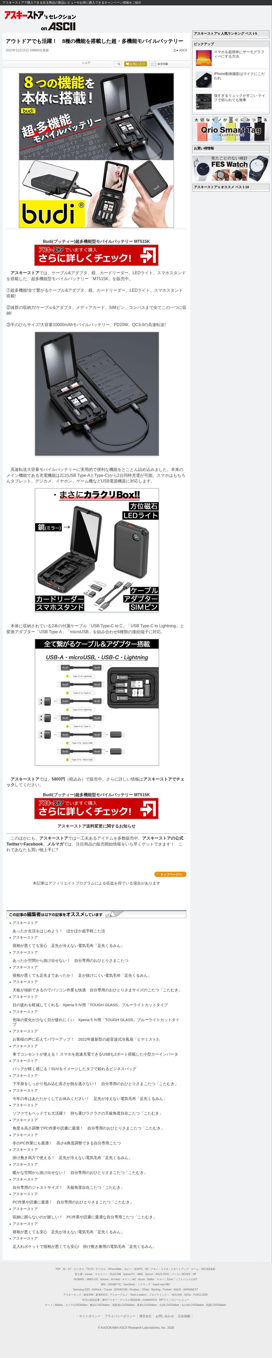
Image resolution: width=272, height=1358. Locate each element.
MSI (103, 1284)
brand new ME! (161, 1284)
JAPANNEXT (190, 1289)
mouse (89, 1274)
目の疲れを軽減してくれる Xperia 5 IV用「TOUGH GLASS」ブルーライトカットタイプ (90, 1005)
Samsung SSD (81, 1289)
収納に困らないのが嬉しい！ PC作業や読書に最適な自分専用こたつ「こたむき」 (85, 1217)
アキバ (154, 1269)
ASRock (96, 1289)
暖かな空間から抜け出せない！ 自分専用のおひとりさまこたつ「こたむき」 (80, 1172)
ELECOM (115, 1274)
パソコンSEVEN (180, 1274)
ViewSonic (129, 1284)
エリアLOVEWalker (76, 1305)
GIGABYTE (114, 1284)
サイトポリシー (90, 1316)
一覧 (118, 63)
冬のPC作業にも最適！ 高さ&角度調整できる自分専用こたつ (67, 1143)
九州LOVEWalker (169, 1305)
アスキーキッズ (72, 1294)
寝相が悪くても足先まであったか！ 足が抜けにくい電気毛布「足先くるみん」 (82, 975)
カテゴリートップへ (170, 874)
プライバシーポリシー (120, 1316)
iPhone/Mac (115, 1269)
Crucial (108, 1289)
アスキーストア (25, 273)
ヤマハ (160, 1279)
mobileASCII (150, 1299)
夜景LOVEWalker (147, 1305)
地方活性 (177, 1294)
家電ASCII (101, 1294)
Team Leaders (138, 1294)
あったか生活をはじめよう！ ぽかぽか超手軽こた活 (59, 931)
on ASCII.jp (58, 26)
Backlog (155, 1289)
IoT (69, 1269)
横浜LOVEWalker (100, 1305)
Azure (141, 1279)
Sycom (149, 1274)
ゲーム (195, 1269)
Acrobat (115, 1279)
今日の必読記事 (91, 1299)
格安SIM (88, 1294)
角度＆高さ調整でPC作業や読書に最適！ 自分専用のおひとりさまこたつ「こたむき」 (89, 1128)
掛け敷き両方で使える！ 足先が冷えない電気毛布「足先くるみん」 (72, 1157)
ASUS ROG (162, 1274)
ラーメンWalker (54, 1305)
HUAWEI (79, 1279)
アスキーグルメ (119, 1294)
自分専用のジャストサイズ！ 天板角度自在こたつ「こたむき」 (68, 1187)
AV (147, 1269)
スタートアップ (180, 1269)
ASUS (177, 1289)
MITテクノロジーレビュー (174, 1299)
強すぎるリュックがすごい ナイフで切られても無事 (239, 97)
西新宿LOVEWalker (123, 1305)
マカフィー (101, 1274)
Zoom (170, 1279)
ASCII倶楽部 (208, 1269)
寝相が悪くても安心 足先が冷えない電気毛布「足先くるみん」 (68, 945)
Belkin (150, 1279)
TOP (58, 1269)
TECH (89, 1269)
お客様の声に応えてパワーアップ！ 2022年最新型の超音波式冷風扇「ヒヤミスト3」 (87, 1039)
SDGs (187, 1294)
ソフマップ (144, 1284)
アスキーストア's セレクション (41, 15)
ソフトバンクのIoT (186, 1279)
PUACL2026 (200, 1294)
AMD (140, 1274)
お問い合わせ (165, 1316)
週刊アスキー (109, 1299)
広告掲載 (184, 1316)
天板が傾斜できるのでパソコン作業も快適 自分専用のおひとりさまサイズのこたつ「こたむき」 (97, 990)
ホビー (128, 1269)
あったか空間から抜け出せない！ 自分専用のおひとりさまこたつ (70, 960)
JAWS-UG (92, 1279)
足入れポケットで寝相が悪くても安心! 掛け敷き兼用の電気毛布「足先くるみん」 (84, 1246)
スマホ (164, 1269)
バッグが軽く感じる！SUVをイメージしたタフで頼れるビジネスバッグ (74, 1069)
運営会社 (145, 1316)
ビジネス (79, 1269)
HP (194, 1274)
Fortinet (167, 1289)
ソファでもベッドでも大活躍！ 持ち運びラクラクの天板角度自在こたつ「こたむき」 (88, 1113)
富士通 (79, 1274)
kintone (104, 1279)
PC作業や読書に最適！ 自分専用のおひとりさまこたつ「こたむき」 (73, 1202)
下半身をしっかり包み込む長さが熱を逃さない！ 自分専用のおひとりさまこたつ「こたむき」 (95, 1083)
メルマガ (55, 844)
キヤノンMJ (129, 1279)
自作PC (138, 1269)
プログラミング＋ (159, 1294)
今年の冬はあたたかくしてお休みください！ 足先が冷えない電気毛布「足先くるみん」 (90, 1098)
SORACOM (121, 1289)
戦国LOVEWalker (216, 1305)
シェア (86, 62)
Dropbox (134, 1289)
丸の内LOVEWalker (193, 1305)
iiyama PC (129, 1274)
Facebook (33, 844)
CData (145, 1289)
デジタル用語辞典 (130, 1299)
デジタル (101, 1269)
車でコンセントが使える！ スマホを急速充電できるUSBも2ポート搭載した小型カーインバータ (95, 1054)
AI (64, 1269)
